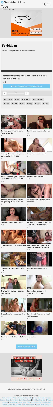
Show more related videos (26, 346)
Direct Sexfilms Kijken (39, 400)
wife (45, 104)
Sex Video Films (36, 402)
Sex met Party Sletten (15, 404)
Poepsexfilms (13, 402)
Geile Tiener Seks (24, 402)
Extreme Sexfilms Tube (24, 398)
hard (14, 104)
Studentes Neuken (29, 404)
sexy (29, 104)
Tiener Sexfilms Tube (9, 398)
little (22, 104)
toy (17, 99)
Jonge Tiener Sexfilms (43, 404)
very (37, 104)
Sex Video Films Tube (13, 4)
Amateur (8, 99)
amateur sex (38, 99)
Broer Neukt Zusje (25, 400)
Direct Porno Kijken (12, 400)
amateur (26, 99)
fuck (6, 104)
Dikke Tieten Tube (39, 398)
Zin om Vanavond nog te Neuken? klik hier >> (26, 86)
